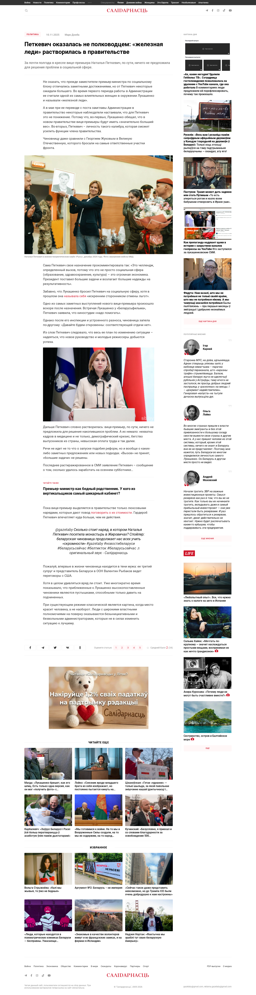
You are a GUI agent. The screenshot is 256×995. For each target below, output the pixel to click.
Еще (208, 748)
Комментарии (63, 2)
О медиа (227, 966)
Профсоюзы (79, 2)
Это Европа (162, 2)
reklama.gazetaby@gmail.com (218, 986)
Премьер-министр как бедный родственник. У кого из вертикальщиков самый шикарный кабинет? (89, 491)
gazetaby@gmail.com (193, 986)
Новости (37, 2)
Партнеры (135, 966)
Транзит (175, 2)
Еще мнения (207, 539)
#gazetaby (94, 543)
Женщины (149, 2)
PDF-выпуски (213, 966)
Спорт (146, 966)
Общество (66, 966)
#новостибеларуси (119, 543)
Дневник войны (134, 2)
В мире (94, 966)
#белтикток (96, 548)
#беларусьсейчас (71, 548)
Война (27, 2)
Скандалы (106, 966)
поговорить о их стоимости (111, 512)
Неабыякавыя (189, 2)
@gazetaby (64, 530)
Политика (48, 2)
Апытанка (203, 2)
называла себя (75, 296)
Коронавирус (120, 966)
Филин (120, 2)
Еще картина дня (208, 321)
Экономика (52, 966)
